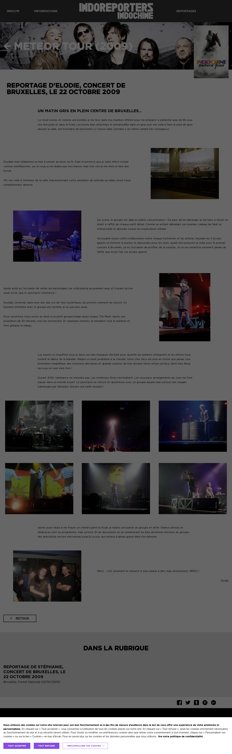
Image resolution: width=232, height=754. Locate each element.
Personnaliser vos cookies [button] (84, 746)
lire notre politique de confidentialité (180, 736)
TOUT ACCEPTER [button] (17, 746)
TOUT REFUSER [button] (46, 746)
